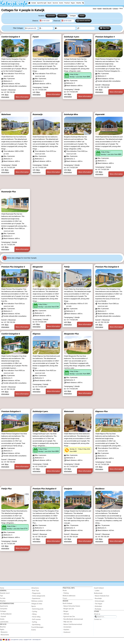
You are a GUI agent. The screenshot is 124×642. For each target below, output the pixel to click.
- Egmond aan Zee (69, 616)
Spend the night (41, 3)
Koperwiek (100, 114)
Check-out (56, 21)
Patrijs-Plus (6, 488)
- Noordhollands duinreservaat (73, 619)
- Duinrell (3, 616)
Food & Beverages (37, 627)
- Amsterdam (67, 627)
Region (73, 3)
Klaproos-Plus (101, 411)
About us (97, 614)
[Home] (29, 2)
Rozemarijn (38, 114)
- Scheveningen (99, 601)
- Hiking (33, 614)
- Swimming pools (37, 609)
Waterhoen (6, 114)
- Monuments (4, 635)
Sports (33, 606)
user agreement (14, 639)
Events (61, 3)
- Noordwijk (98, 598)
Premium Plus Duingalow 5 (13, 267)
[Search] (83, 2)
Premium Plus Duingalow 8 (44, 488)
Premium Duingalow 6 (11, 411)
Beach (49, 3)
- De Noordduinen (6, 614)
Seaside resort (5, 593)
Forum (65, 598)
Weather (78, 3)
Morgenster (38, 267)
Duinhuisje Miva (71, 114)
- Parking (66, 593)
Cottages (73, 16)
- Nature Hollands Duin (101, 596)
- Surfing (34, 622)
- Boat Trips (35, 591)
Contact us (97, 619)
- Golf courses (36, 619)
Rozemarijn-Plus (8, 191)
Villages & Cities (36, 604)
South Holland (98, 588)
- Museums (3, 632)
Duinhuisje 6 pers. (40, 411)
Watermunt (69, 411)
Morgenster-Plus (71, 334)
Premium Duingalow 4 (105, 37)
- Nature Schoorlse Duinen (71, 606)
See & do (55, 3)
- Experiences (35, 598)
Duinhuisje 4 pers (71, 37)
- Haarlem (66, 630)
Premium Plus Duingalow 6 (107, 267)
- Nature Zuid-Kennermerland (72, 624)
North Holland (67, 603)
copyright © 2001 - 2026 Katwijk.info (32, 639)
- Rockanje (97, 609)
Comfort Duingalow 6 (10, 334)
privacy (21, 639)
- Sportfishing (35, 624)
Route (65, 590)
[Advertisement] (62, 105)
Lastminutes (4, 622)
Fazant (36, 37)
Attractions (35, 588)
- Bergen (65, 611)
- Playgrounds (35, 593)
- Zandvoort (66, 632)
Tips (1, 596)
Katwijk (33, 3)
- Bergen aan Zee (68, 609)
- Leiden (96, 591)
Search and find (83, 21)
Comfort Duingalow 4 (10, 37)
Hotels (82, 16)
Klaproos (36, 334)
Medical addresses (69, 596)
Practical (67, 3)
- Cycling (34, 611)
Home (2, 588)
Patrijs (67, 267)
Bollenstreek (98, 593)
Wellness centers (37, 601)
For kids (2, 598)
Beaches (3, 627)
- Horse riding (35, 617)
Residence (99, 488)
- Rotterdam (98, 606)
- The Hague (98, 604)
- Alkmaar (66, 614)
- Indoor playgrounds (38, 596)
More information (22, 97)
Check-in (35, 21)
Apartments (51, 16)
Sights (2, 629)
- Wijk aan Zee (67, 622)
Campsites (62, 16)
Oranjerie (68, 488)
